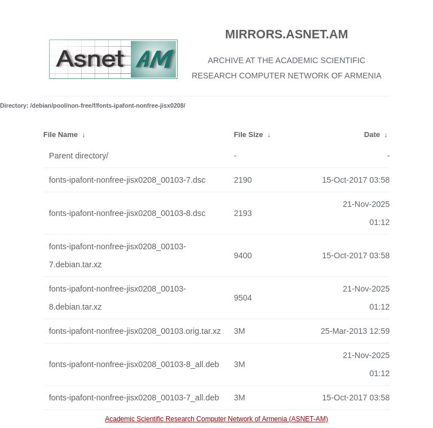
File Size (248, 134)
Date (372, 134)
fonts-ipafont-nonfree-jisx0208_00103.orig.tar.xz (135, 331)
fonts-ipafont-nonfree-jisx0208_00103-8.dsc (127, 213)
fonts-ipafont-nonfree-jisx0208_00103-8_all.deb (134, 364)
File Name (60, 134)
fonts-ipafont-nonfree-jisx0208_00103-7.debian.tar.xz (117, 255)
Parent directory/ (79, 155)
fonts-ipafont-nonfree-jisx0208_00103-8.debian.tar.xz (117, 297)
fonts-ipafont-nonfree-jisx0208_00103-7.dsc (127, 179)
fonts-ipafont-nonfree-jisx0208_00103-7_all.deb (134, 397)
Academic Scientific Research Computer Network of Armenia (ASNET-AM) (216, 419)
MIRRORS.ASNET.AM (286, 34)
